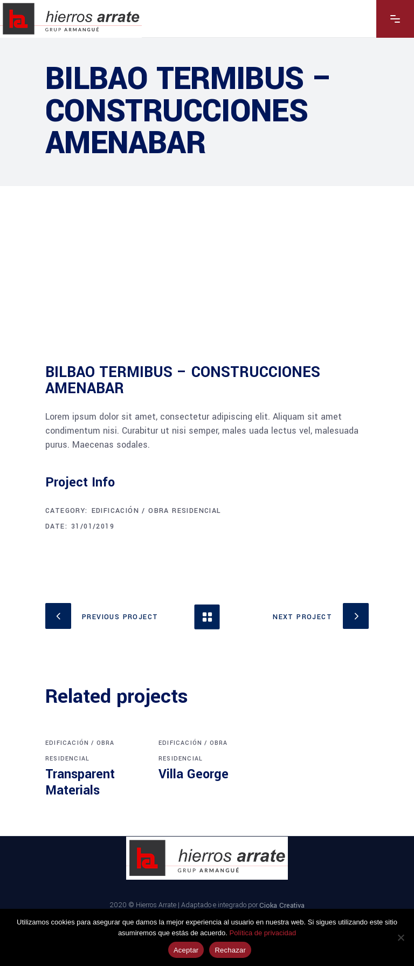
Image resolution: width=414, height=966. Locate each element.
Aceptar (186, 950)
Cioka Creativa (282, 905)
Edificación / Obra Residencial (157, 511)
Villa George (193, 774)
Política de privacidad (263, 933)
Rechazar (230, 950)
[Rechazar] (400, 937)
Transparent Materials (80, 782)
